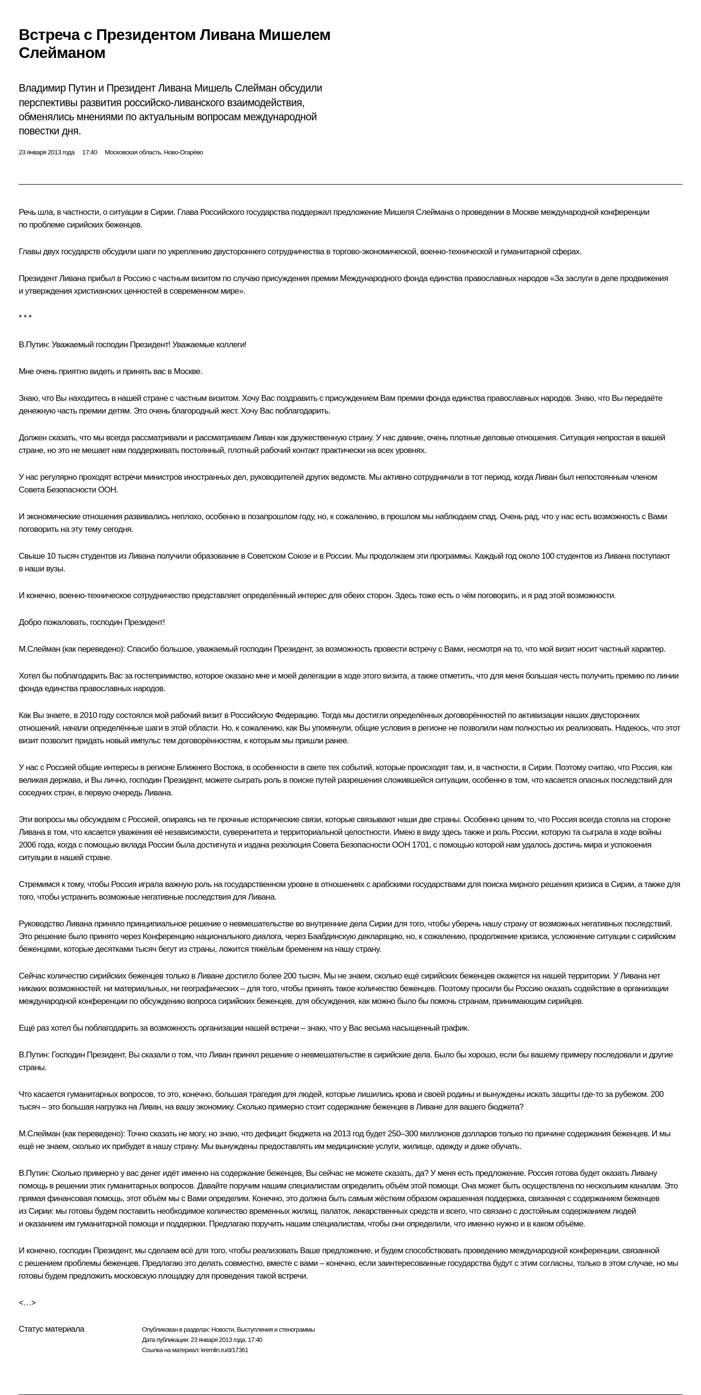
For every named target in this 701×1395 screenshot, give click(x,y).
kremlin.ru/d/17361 (224, 1350)
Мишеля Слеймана (418, 212)
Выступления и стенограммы (275, 1329)
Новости (222, 1329)
